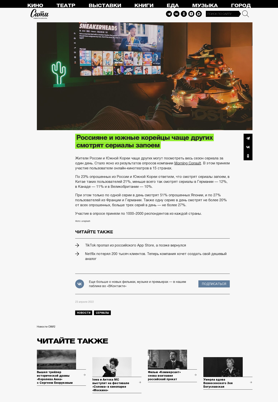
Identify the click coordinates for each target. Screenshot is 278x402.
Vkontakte (176, 14)
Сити (39, 14)
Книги (143, 5)
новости (83, 312)
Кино (35, 5)
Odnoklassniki (184, 14)
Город (241, 5)
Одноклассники (248, 155)
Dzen (191, 14)
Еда (173, 5)
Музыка (205, 5)
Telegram (169, 14)
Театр (65, 5)
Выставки (105, 5)
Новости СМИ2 (46, 326)
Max (199, 14)
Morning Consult (187, 163)
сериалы (102, 312)
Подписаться (214, 284)
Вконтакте (248, 147)
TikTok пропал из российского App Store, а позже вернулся (135, 245)
